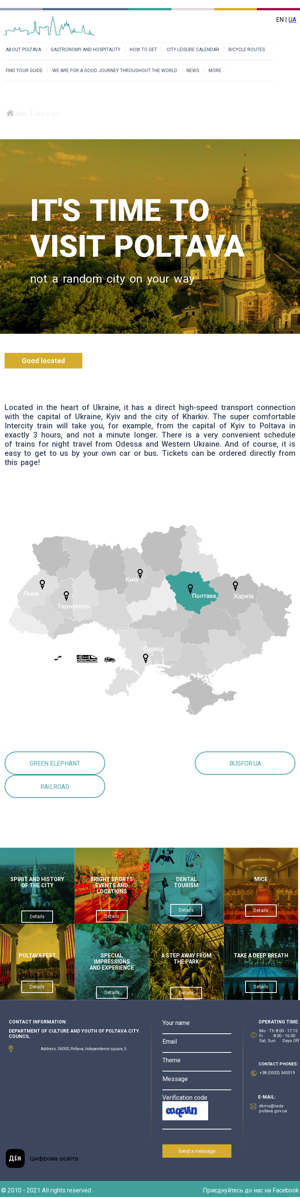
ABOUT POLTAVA (23, 49)
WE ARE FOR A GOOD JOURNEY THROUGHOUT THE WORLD (114, 70)
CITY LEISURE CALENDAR (193, 49)
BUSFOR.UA (245, 763)
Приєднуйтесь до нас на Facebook (251, 1190)
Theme (171, 1060)
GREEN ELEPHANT (55, 763)
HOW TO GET (143, 49)
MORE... (217, 70)
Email (169, 1041)
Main (22, 114)
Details (37, 916)
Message (175, 1079)
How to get (47, 114)
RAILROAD (54, 786)
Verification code (184, 1097)
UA (292, 19)
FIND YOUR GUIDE (24, 70)
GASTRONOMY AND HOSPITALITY (85, 49)
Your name (176, 1022)
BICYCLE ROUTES (246, 49)
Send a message (196, 1151)
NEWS (192, 70)
